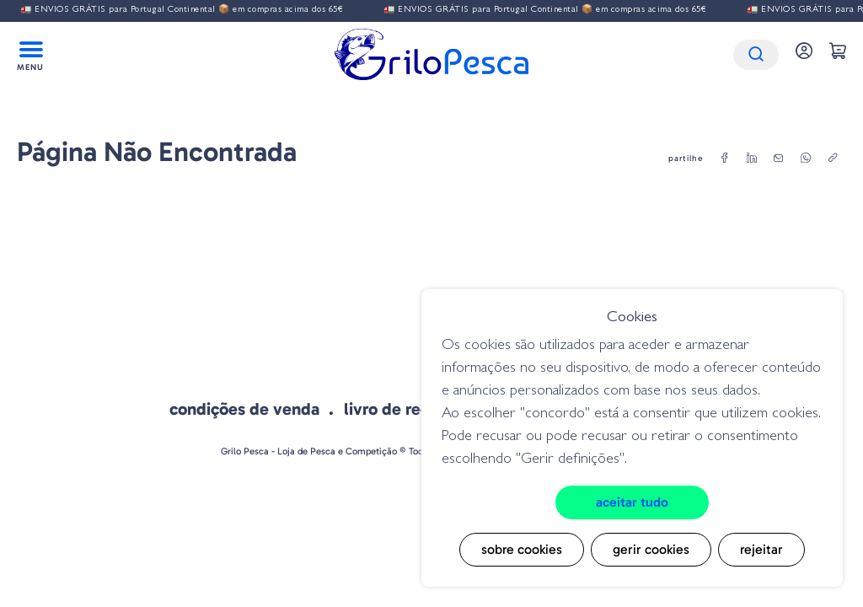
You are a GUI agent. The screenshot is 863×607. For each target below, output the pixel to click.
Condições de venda (244, 409)
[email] (778, 158)
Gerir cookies (651, 549)
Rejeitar (761, 549)
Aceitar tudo (632, 502)
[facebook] (725, 158)
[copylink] (832, 158)
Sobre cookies (521, 549)
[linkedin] (751, 158)
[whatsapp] (805, 158)
